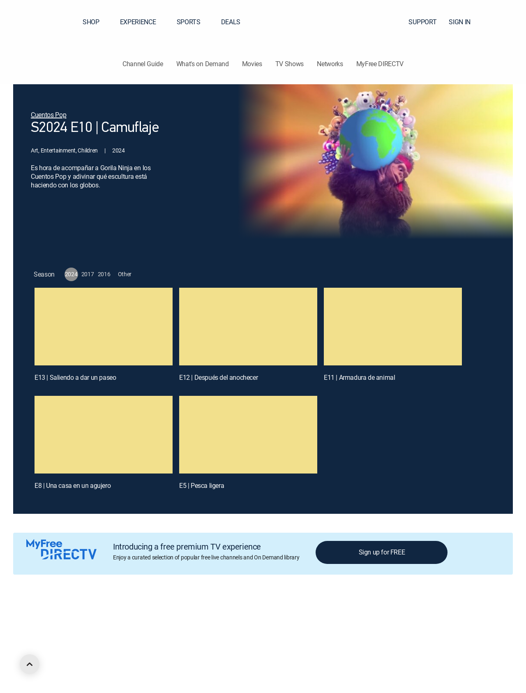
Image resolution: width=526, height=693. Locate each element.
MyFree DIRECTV (380, 63)
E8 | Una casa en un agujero (73, 485)
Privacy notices (301, 615)
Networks (330, 63)
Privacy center (187, 615)
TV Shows (289, 63)
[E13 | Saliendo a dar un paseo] (104, 326)
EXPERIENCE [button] (143, 21)
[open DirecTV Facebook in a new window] (59, 659)
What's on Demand (202, 63)
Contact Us (455, 615)
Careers (97, 615)
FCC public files (376, 615)
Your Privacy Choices (248, 615)
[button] (505, 22)
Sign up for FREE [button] (382, 552)
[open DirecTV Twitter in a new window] (74, 659)
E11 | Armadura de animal (359, 377)
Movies (252, 63)
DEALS (230, 21)
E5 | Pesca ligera (201, 485)
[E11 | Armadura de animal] (393, 326)
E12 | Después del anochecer (218, 377)
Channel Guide (142, 63)
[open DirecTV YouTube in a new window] (103, 659)
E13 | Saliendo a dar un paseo (75, 377)
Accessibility (418, 615)
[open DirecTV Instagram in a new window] (88, 659)
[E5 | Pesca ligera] (248, 435)
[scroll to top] (29, 664)
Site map (339, 615)
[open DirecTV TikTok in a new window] (118, 659)
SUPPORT (422, 21)
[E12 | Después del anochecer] (248, 326)
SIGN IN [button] (464, 21)
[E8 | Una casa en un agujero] (104, 435)
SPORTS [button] (193, 21)
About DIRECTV (60, 615)
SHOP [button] (96, 21)
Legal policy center (138, 615)
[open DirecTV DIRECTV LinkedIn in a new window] (44, 659)
